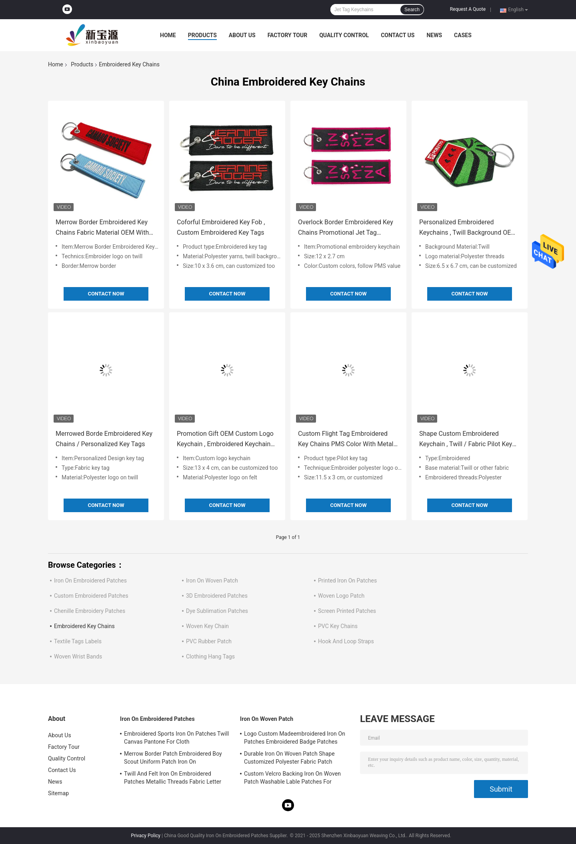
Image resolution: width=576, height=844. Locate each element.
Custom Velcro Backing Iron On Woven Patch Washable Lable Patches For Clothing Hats (292, 778)
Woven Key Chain (207, 626)
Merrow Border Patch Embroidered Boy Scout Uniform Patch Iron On (173, 757)
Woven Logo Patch (341, 596)
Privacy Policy (145, 835)
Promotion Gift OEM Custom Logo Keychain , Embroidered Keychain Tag (225, 439)
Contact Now (106, 294)
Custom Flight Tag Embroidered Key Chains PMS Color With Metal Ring (346, 439)
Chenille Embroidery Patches (89, 611)
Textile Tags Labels (78, 641)
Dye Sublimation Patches (217, 611)
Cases (463, 35)
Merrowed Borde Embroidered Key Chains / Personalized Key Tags (104, 439)
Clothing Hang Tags (210, 656)
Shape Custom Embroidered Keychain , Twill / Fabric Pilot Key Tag (465, 439)
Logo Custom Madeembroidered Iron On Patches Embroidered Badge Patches (294, 737)
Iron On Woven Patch (212, 580)
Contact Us (397, 35)
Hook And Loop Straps (346, 641)
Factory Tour (288, 35)
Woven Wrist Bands (78, 656)
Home (168, 35)
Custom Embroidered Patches (91, 596)
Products (202, 35)
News (434, 35)
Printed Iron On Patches (347, 580)
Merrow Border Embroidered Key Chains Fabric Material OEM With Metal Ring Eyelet (102, 228)
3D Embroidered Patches (217, 596)
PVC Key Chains (338, 626)
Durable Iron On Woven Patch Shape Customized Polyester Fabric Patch (289, 757)
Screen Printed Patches (347, 611)
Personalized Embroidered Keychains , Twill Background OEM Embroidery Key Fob (467, 228)
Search (412, 9)
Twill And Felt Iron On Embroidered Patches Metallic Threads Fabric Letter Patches (172, 778)
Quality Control (344, 35)
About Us (242, 35)
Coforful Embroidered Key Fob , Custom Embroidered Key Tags (221, 227)
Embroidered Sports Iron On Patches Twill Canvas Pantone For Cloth (176, 737)
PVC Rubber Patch (209, 641)
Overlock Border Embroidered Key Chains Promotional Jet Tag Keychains (345, 228)
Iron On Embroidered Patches (90, 580)
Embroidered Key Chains (84, 626)
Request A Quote (468, 9)
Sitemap (58, 793)
